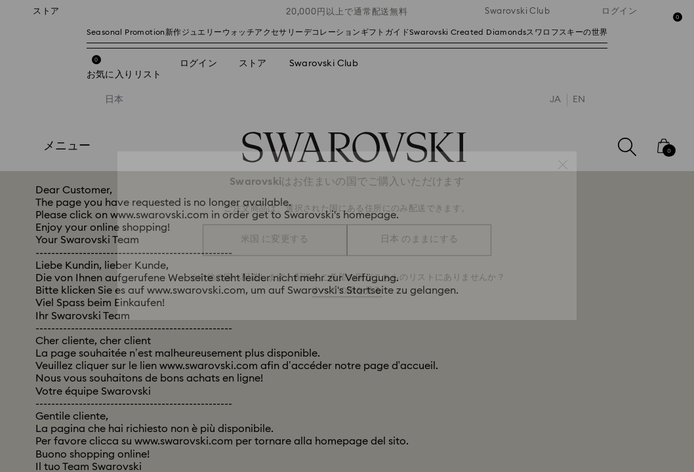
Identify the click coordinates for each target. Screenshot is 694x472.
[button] (562, 158)
